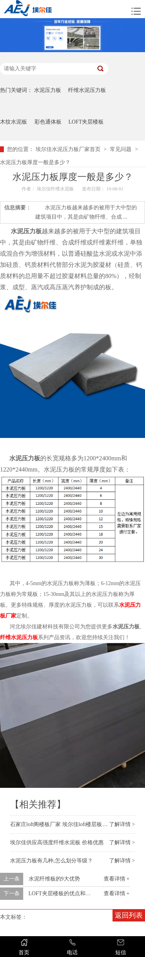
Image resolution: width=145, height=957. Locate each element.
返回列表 (129, 915)
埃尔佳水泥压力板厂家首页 (68, 149)
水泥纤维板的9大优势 (54, 879)
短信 (121, 946)
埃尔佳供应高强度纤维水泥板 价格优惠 (57, 842)
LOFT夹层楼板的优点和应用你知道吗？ (76, 893)
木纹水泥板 (13, 122)
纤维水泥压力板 (87, 90)
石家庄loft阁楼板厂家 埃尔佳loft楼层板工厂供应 (67, 824)
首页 (24, 946)
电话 (72, 946)
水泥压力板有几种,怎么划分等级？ (51, 861)
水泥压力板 (47, 90)
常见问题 (120, 149)
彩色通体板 (47, 122)
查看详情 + (117, 879)
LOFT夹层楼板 (86, 122)
